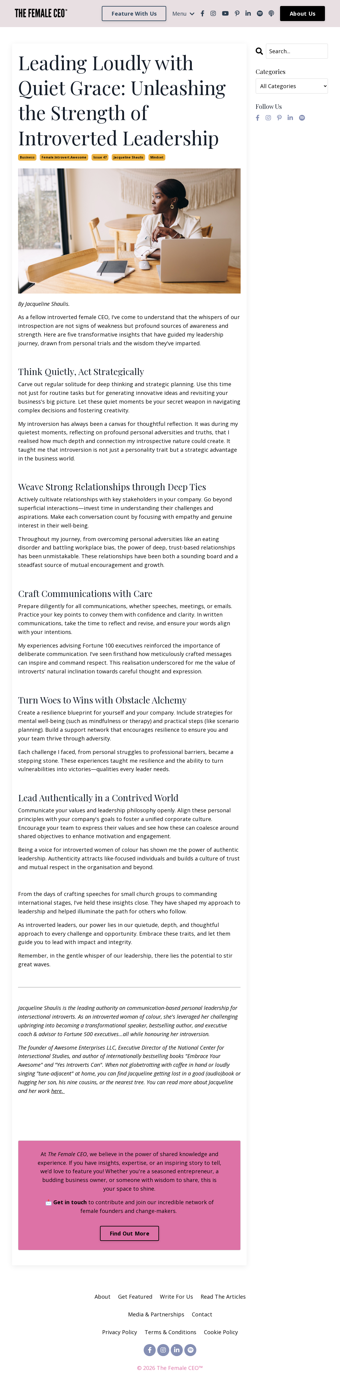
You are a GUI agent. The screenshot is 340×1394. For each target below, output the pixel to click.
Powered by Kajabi (170, 1378)
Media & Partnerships (156, 1314)
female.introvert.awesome (64, 157)
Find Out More (129, 1233)
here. (58, 1090)
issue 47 (100, 157)
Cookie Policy (221, 1332)
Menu (183, 13)
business (27, 157)
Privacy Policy (120, 1332)
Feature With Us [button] (134, 13)
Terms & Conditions (170, 1332)
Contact (202, 1314)
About (103, 1296)
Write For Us (177, 1296)
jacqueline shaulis (128, 157)
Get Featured (135, 1296)
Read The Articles (223, 1296)
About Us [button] (302, 13)
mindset (157, 157)
